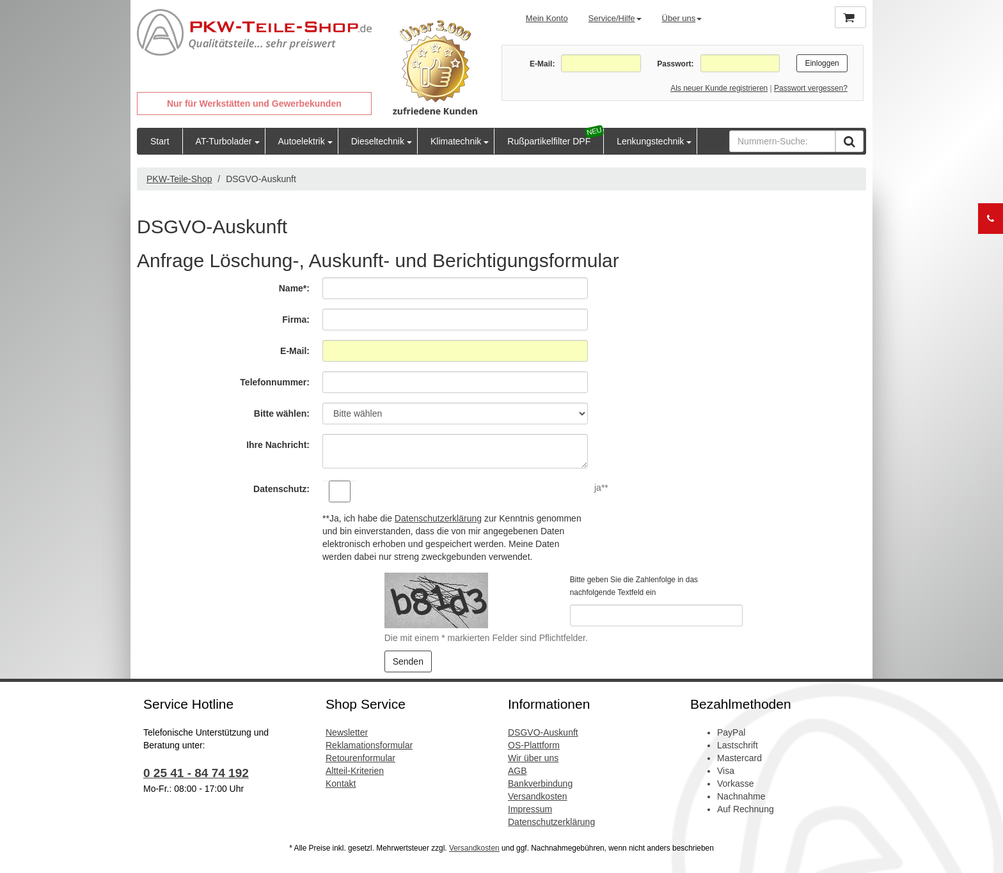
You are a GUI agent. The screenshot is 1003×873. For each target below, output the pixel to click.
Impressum (530, 809)
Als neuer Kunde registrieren (719, 88)
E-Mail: (542, 63)
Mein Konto (547, 18)
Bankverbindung (540, 783)
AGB (517, 771)
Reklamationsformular (369, 745)
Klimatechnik (455, 141)
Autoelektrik (301, 141)
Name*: (294, 288)
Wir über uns (533, 758)
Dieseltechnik (377, 141)
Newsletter (347, 732)
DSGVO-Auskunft (543, 732)
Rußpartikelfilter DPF (548, 141)
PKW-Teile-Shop (179, 179)
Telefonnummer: (275, 382)
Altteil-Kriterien (355, 771)
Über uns (682, 18)
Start (160, 141)
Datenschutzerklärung (438, 518)
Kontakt (341, 783)
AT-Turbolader (224, 141)
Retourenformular (360, 758)
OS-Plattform (534, 745)
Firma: (296, 319)
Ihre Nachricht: (278, 445)
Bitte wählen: (282, 413)
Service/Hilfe (615, 18)
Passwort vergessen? (811, 88)
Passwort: (675, 63)
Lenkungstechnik (650, 141)
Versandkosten (537, 796)
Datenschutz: (281, 489)
